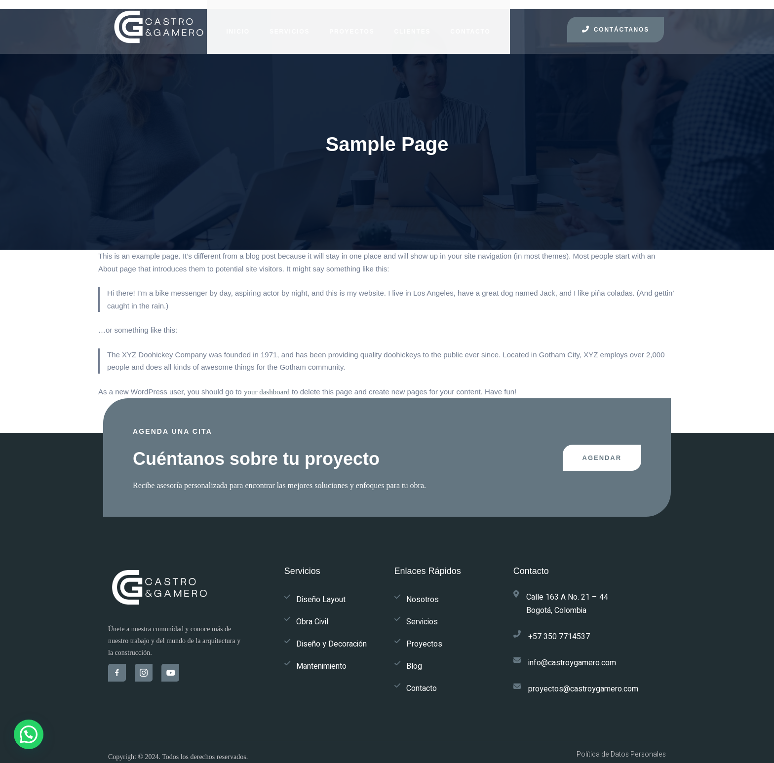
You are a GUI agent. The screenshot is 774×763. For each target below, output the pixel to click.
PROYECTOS (342, 24)
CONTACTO (461, 24)
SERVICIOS (280, 24)
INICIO (228, 24)
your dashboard (267, 387)
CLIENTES (403, 24)
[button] (28, 734)
